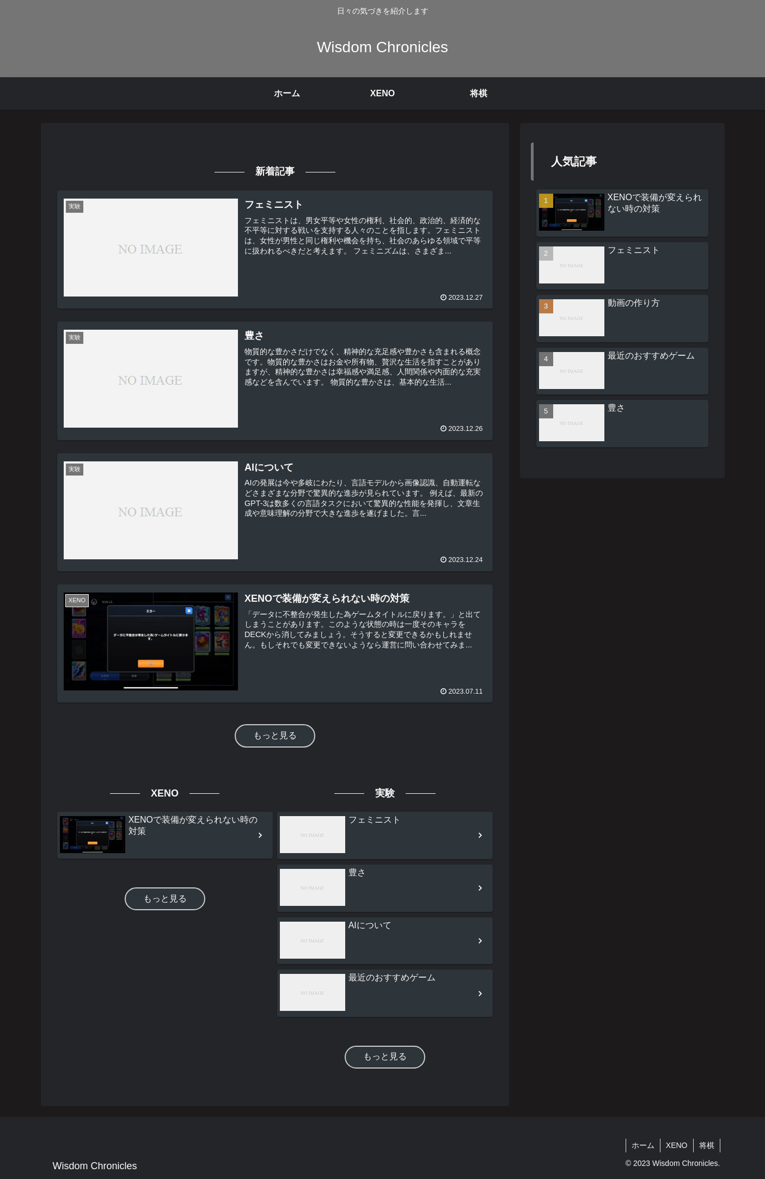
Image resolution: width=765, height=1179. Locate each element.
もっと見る (275, 735)
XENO (677, 1145)
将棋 (706, 1145)
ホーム (643, 1145)
